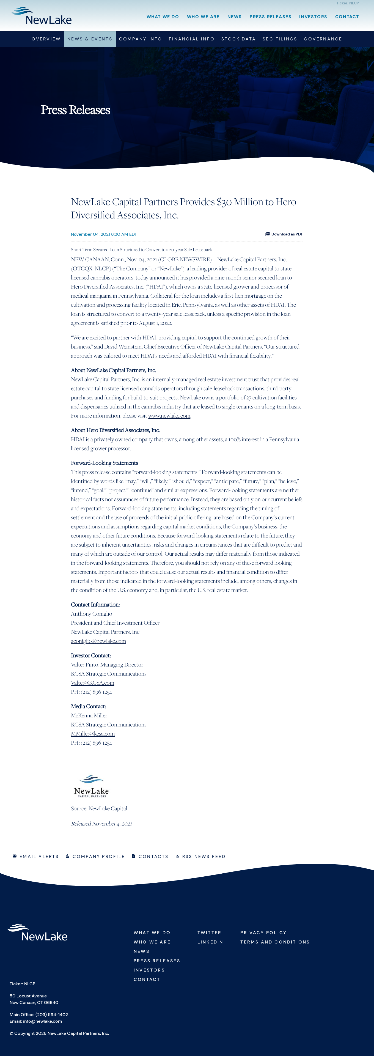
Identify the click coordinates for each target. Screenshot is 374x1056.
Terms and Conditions (275, 942)
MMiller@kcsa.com (93, 733)
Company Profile (99, 856)
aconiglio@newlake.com (98, 640)
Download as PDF (284, 234)
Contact (347, 17)
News (234, 17)
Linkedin (210, 942)
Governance (323, 39)
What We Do (163, 17)
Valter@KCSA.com (92, 682)
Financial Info (192, 39)
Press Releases (271, 17)
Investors (313, 17)
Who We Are (203, 17)
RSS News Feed (204, 856)
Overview (46, 39)
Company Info (140, 39)
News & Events (89, 39)
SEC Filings (280, 39)
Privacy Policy (263, 933)
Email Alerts (39, 856)
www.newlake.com (169, 415)
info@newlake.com (42, 1021)
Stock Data (238, 39)
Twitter (209, 933)
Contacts (154, 856)
